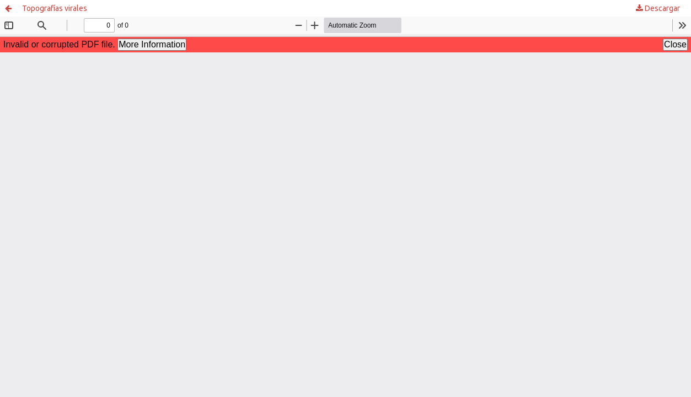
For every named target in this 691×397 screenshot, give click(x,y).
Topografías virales (54, 8)
